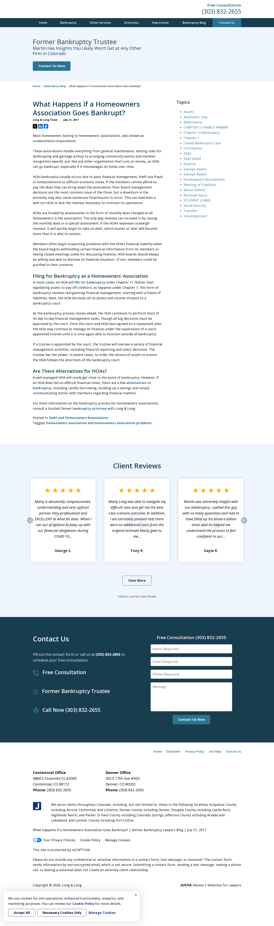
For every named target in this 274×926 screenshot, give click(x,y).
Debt (53, 417)
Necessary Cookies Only (61, 912)
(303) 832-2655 (221, 11)
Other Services (100, 23)
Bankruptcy (68, 23)
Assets (189, 112)
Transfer (190, 211)
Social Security (195, 205)
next (244, 523)
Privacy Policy (194, 751)
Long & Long (72, 885)
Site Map (215, 751)
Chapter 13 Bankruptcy (202, 132)
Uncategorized (195, 216)
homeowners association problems (123, 423)
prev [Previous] (30, 523)
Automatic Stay (195, 117)
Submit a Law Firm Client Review (137, 596)
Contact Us (227, 23)
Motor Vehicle (194, 190)
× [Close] (136, 895)
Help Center (160, 23)
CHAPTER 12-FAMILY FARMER (206, 127)
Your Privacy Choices (54, 840)
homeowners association (66, 423)
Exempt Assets (195, 169)
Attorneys (131, 23)
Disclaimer (173, 751)
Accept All (22, 912)
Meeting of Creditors (200, 184)
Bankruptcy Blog (194, 23)
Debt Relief (192, 158)
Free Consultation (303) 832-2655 (191, 637)
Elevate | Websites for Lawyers (210, 885)
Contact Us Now (51, 66)
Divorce (189, 164)
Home (43, 23)
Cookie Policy (90, 840)
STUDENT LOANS (197, 200)
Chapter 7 (191, 138)
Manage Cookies (117, 840)
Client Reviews (137, 465)
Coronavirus (193, 148)
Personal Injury (195, 195)
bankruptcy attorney (90, 408)
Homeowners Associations (86, 417)
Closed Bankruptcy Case (202, 143)
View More (137, 580)
